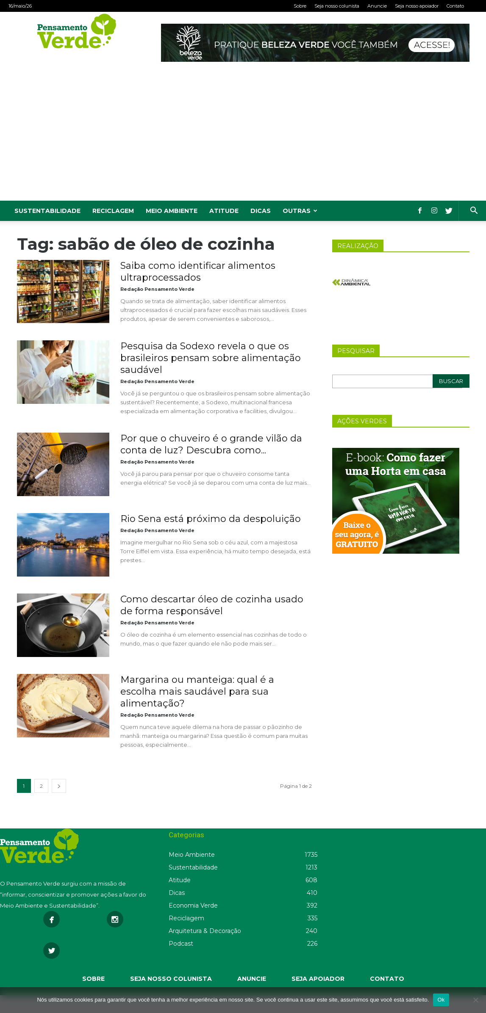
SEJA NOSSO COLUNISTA (171, 979)
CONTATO (387, 979)
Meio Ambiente (171, 211)
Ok (440, 999)
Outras (300, 211)
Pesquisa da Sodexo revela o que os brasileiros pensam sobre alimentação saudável (210, 357)
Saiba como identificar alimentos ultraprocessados (197, 271)
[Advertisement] (243, 137)
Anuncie (377, 6)
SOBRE (93, 979)
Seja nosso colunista (336, 6)
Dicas (260, 211)
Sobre (300, 6)
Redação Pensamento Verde (157, 289)
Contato (455, 6)
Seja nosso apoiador (417, 6)
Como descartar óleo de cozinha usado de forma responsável (211, 605)
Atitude (224, 211)
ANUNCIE (251, 979)
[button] (474, 211)
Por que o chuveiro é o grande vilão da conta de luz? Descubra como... (211, 444)
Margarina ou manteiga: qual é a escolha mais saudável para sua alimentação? (197, 691)
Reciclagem (113, 211)
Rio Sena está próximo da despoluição (210, 518)
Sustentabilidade (47, 211)
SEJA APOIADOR (318, 979)
